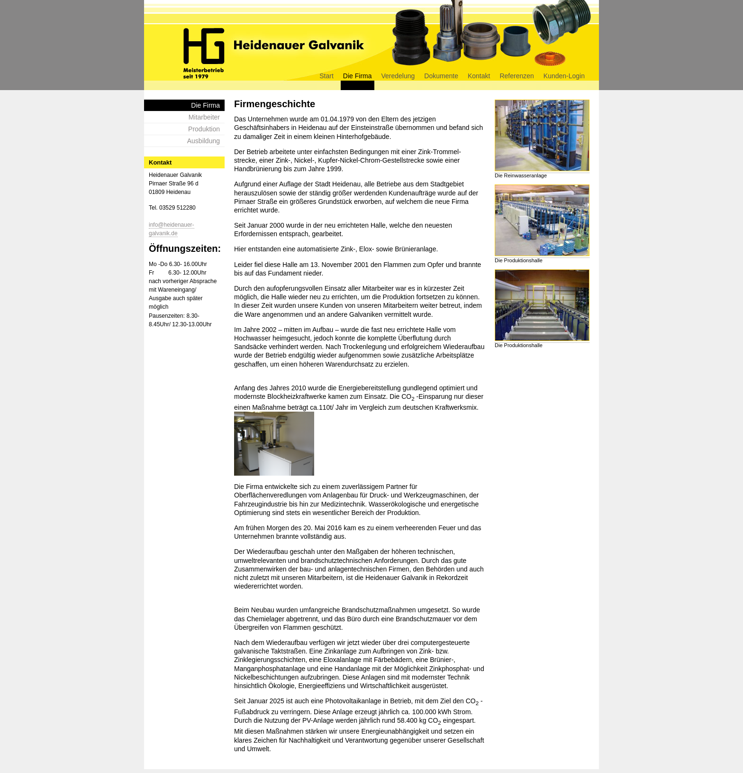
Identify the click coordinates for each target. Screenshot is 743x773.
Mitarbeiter (204, 117)
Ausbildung (203, 141)
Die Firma (357, 76)
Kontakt (479, 76)
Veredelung (398, 76)
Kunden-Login (564, 76)
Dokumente (441, 76)
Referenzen (516, 76)
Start (326, 76)
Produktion (204, 129)
